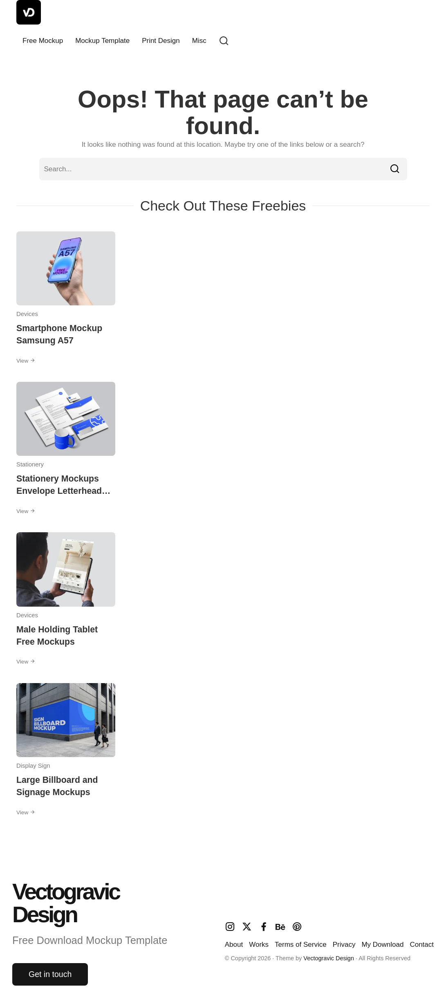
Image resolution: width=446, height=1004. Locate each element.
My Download (382, 944)
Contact (422, 944)
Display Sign (33, 765)
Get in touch (50, 974)
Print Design (161, 41)
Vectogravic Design (328, 958)
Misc (199, 41)
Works (259, 944)
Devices (27, 314)
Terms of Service (301, 944)
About (234, 944)
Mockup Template (102, 41)
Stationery (30, 464)
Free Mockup (42, 41)
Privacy (344, 944)
